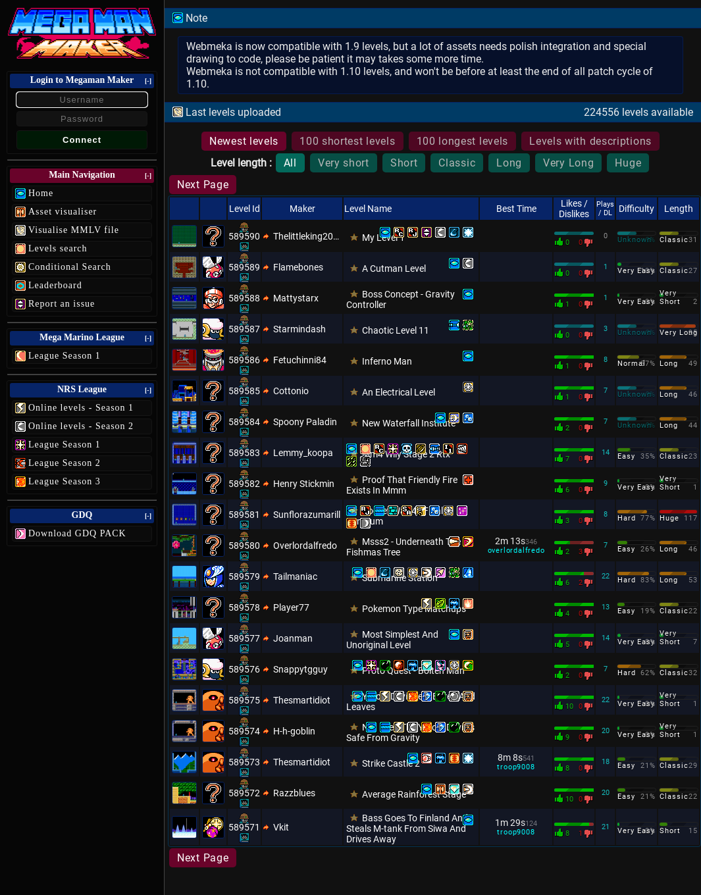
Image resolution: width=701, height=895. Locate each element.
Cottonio (291, 391)
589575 (244, 700)
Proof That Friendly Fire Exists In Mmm (401, 485)
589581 (244, 514)
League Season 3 (64, 481)
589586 (244, 360)
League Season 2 (64, 463)
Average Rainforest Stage (414, 794)
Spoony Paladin (305, 422)
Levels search (58, 248)
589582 (244, 483)
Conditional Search (69, 267)
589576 (244, 669)
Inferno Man (387, 361)
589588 (244, 298)
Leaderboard (55, 285)
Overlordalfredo (305, 545)
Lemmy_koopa (303, 453)
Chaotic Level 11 (395, 330)
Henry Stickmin (303, 483)
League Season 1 (64, 356)
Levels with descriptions (590, 141)
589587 (244, 329)
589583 (244, 453)
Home (40, 193)
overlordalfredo (516, 550)
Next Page (202, 184)
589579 (244, 576)
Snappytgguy (300, 669)
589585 (244, 391)
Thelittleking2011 (307, 236)
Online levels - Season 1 (81, 408)
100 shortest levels (347, 141)
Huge (628, 163)
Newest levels (243, 141)
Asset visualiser (62, 212)
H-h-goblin (294, 731)
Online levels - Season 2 (81, 426)
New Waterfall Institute (408, 423)
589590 (244, 236)
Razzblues (294, 793)
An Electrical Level (398, 392)
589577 (244, 638)
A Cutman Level (394, 268)
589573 (244, 762)
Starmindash (299, 329)
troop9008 (515, 767)
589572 (244, 793)
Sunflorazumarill (306, 514)
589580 (244, 545)
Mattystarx (296, 298)
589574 (244, 731)
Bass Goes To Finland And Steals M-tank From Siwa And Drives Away (407, 828)
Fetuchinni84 (299, 360)
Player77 (291, 607)
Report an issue (61, 304)
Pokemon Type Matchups (414, 608)
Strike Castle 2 (391, 763)
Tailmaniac (295, 576)
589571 (244, 827)
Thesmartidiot (301, 700)
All (290, 163)
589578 (244, 607)
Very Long (568, 163)
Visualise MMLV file (73, 230)
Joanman (293, 638)
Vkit (281, 827)
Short (404, 163)
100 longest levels (463, 141)
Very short (343, 163)
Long (509, 163)
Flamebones (298, 267)
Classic (456, 163)
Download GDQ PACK (77, 533)
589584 (244, 422)
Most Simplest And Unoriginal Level (392, 639)
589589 (244, 267)
